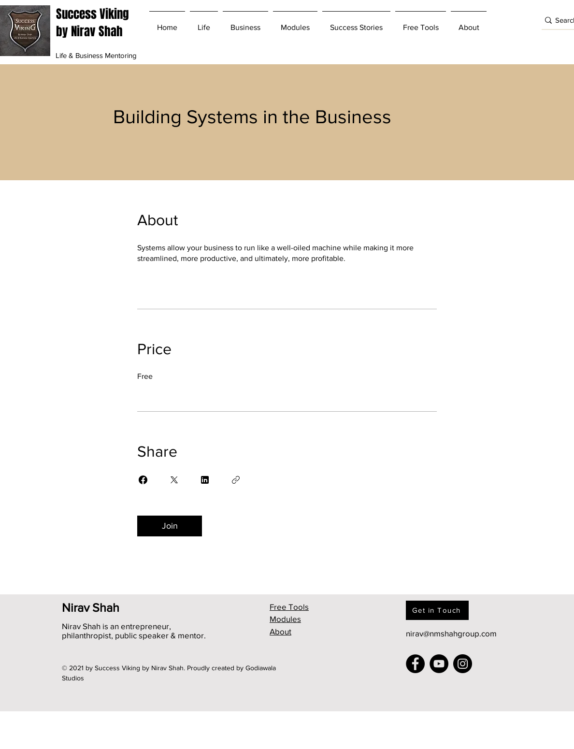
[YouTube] (439, 663)
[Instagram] (462, 663)
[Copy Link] (236, 480)
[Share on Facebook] (143, 480)
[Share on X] (174, 480)
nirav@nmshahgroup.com (451, 633)
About (280, 631)
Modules (285, 618)
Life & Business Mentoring (96, 55)
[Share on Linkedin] (205, 480)
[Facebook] (415, 663)
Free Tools (289, 606)
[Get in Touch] (437, 610)
